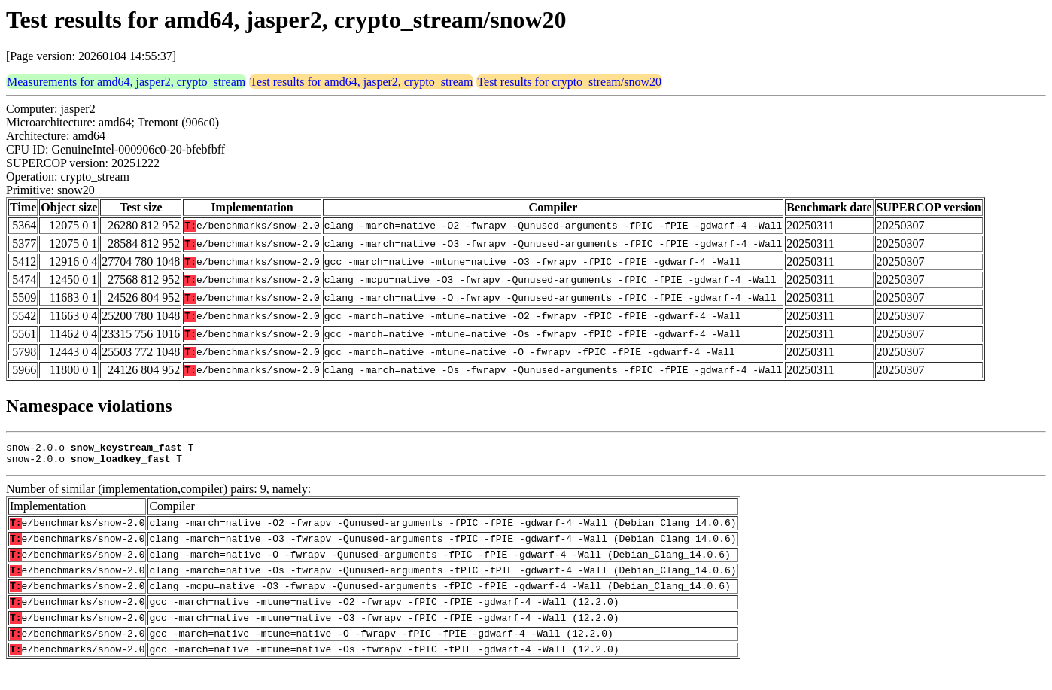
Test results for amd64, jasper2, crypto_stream (361, 81)
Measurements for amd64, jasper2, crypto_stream (126, 81)
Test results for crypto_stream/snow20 (569, 81)
